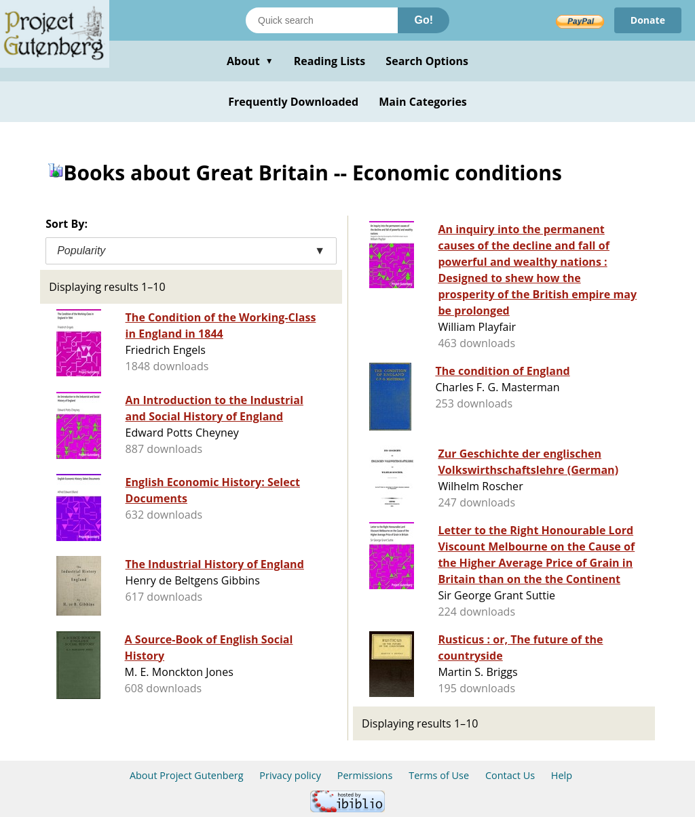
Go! (423, 20)
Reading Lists (330, 61)
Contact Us (510, 775)
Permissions (365, 775)
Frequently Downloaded (293, 101)
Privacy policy (290, 775)
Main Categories (423, 101)
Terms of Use (439, 775)
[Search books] (322, 20)
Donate (648, 20)
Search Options (427, 61)
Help (561, 775)
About (250, 61)
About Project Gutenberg (187, 775)
